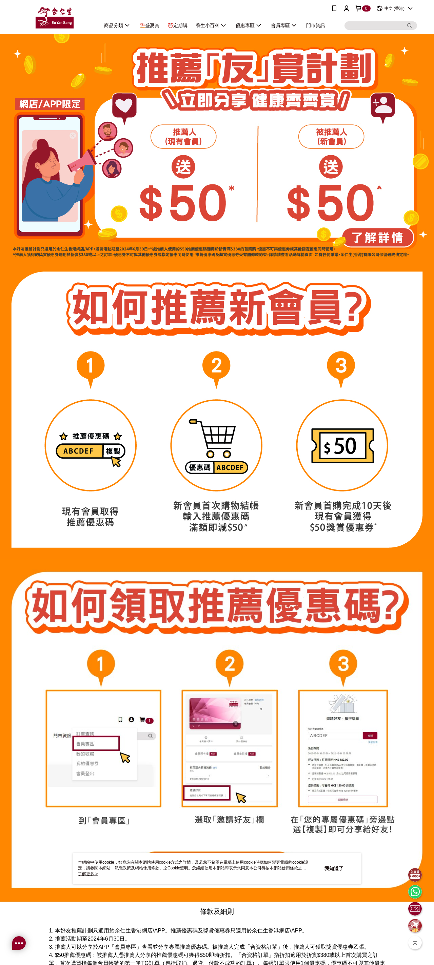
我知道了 (333, 868)
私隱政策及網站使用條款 (137, 868)
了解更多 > (88, 873)
